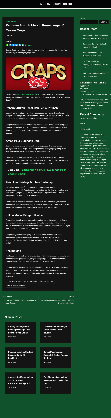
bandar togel (85, 129)
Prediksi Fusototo (87, 92)
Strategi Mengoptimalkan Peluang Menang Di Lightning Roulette (57, 299)
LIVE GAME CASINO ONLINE (16, 286)
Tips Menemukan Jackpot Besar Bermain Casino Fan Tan (56, 380)
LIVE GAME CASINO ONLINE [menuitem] (26, 94)
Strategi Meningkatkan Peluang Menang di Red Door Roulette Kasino (19, 329)
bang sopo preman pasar (89, 154)
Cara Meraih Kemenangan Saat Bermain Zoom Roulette (55, 329)
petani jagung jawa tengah (96, 160)
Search (82, 18)
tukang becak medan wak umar (96, 151)
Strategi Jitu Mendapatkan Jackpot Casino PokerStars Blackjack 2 (20, 380)
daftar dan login (97, 100)
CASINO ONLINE (11, 21)
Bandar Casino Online (14, 281)
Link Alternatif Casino (47, 281)
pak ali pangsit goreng (94, 165)
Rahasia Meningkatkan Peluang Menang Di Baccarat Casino (19, 299)
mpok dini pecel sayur (93, 146)
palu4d (82, 124)
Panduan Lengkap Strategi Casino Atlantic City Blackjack (20, 355)
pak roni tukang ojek (88, 162)
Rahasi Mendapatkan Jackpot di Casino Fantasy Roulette (56, 355)
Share (30, 45)
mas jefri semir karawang (90, 134)
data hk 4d (84, 89)
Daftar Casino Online (30, 281)
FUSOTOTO (84, 86)
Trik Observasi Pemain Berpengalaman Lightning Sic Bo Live (95, 64)
